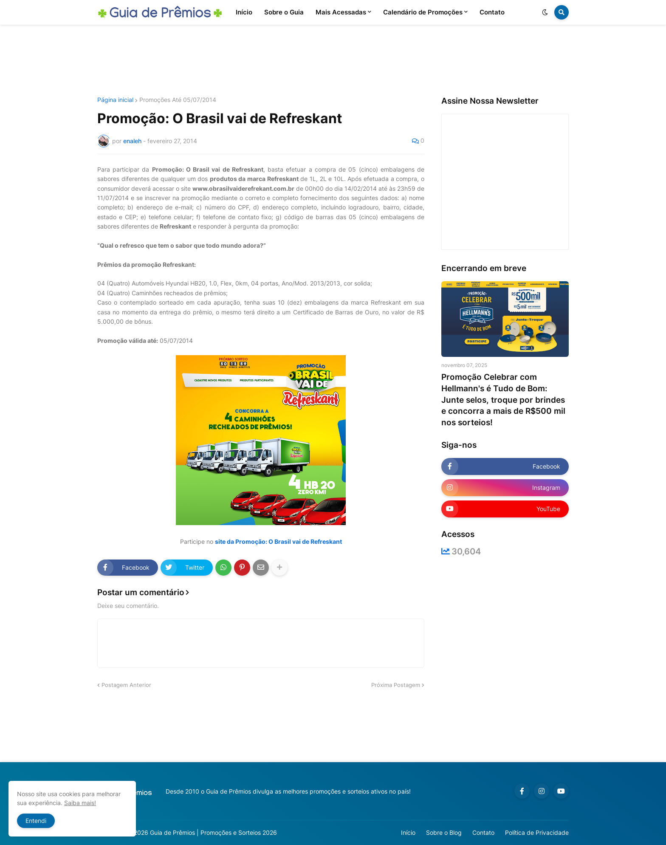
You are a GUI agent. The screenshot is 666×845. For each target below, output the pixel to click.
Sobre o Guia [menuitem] (284, 12)
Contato (483, 832)
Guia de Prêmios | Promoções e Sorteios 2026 (213, 832)
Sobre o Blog (444, 832)
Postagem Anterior (126, 684)
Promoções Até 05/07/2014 (177, 100)
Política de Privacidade (537, 832)
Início (408, 832)
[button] (545, 12)
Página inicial (115, 100)
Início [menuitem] (244, 12)
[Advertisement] (333, 61)
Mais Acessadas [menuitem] (341, 12)
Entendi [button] (35, 820)
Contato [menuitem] (492, 12)
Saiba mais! (80, 802)
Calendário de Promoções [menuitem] (423, 12)
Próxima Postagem (395, 684)
